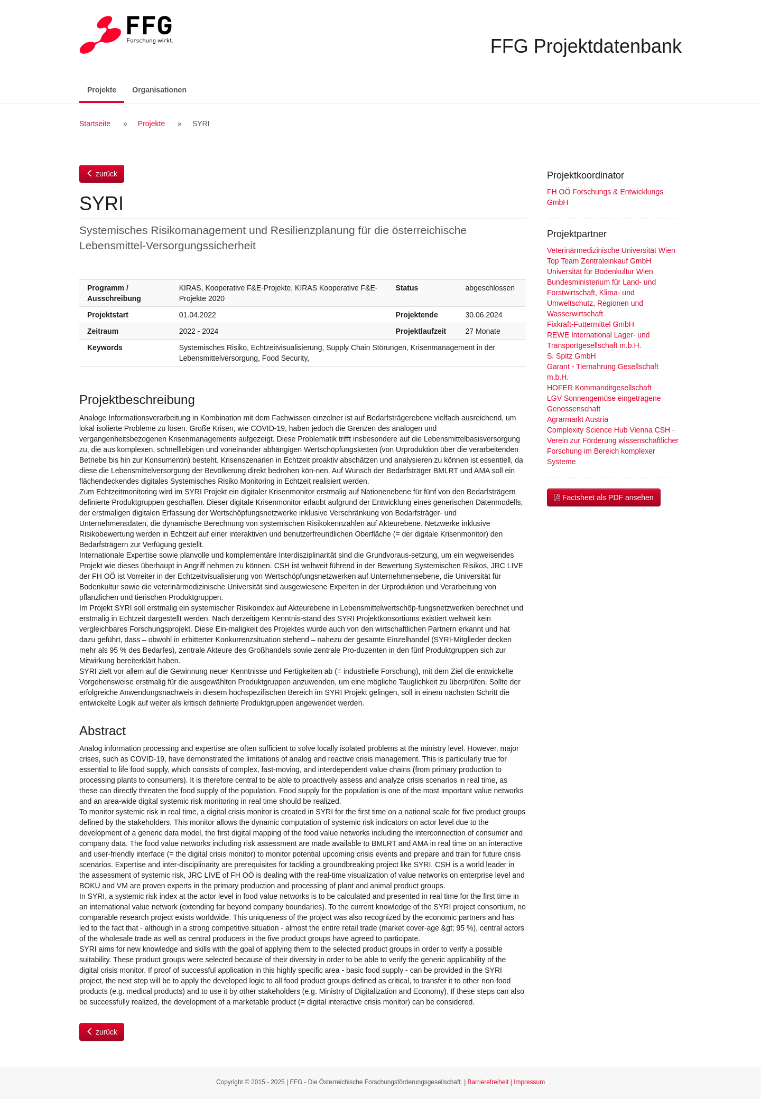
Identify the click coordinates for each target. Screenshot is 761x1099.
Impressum (529, 1082)
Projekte (105, 89)
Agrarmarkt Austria (577, 419)
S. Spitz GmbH (571, 356)
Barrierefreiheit (488, 1082)
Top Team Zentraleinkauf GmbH (599, 261)
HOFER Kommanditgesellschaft (599, 387)
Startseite (94, 123)
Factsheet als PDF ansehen (604, 497)
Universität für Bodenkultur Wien (600, 271)
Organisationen (159, 90)
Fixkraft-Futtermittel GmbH (590, 324)
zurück (101, 174)
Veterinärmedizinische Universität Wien (611, 250)
